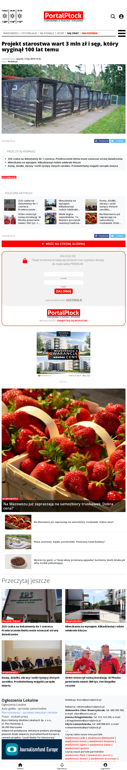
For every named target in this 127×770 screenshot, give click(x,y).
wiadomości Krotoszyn (104, 758)
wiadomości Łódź (75, 737)
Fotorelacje (9, 177)
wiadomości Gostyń (76, 758)
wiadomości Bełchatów (101, 737)
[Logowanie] (105, 765)
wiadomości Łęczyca (77, 748)
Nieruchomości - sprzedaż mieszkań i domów (29, 712)
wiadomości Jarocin (99, 755)
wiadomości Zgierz (76, 744)
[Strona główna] (20, 765)
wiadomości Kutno (76, 741)
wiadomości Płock (75, 755)
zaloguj (63, 291)
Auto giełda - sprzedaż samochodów (24, 708)
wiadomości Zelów (100, 744)
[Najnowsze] (62, 765)
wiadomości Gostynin (101, 741)
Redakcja (13, 61)
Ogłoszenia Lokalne (14, 704)
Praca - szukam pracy (15, 716)
